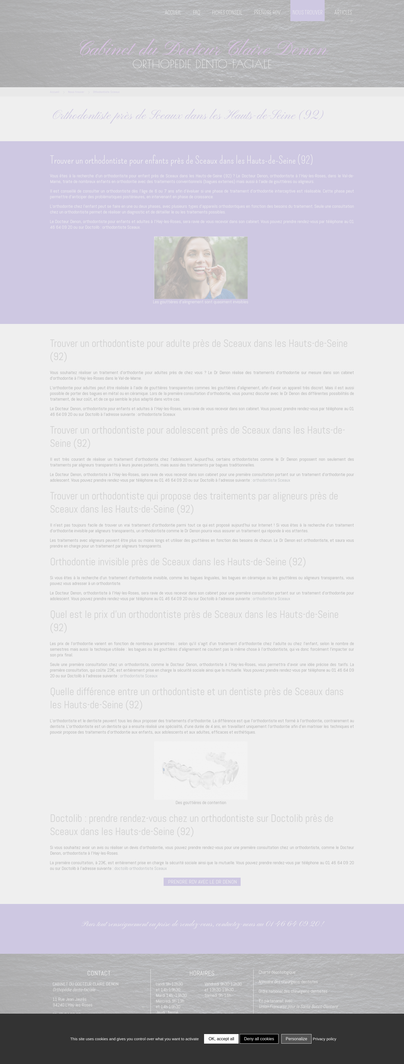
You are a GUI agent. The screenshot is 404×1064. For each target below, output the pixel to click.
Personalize (296, 1039)
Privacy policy (324, 1039)
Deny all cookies (259, 1039)
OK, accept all (221, 1039)
